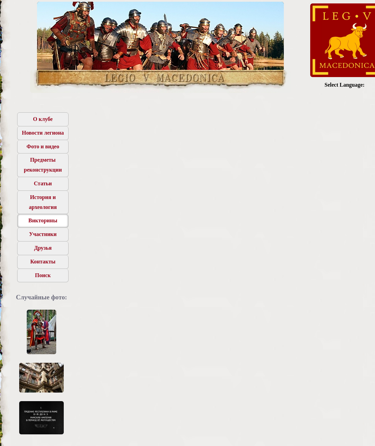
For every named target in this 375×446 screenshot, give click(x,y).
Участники (43, 234)
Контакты (43, 261)
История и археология (43, 202)
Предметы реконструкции (43, 165)
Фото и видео (42, 146)
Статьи (43, 183)
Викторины (43, 220)
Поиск (43, 275)
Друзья (42, 248)
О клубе (42, 119)
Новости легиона (43, 133)
